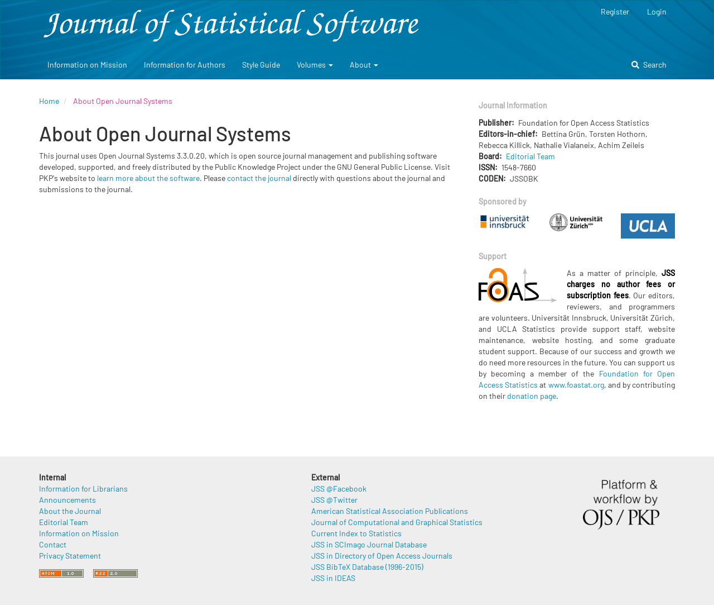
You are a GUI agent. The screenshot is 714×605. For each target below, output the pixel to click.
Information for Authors (184, 64)
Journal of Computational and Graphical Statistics (397, 522)
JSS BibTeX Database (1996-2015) (367, 566)
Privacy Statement (70, 555)
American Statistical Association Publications (389, 511)
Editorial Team (530, 156)
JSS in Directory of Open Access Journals (381, 555)
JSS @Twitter (334, 499)
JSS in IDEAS (333, 578)
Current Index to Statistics (356, 533)
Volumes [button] (315, 64)
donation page (531, 396)
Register (615, 11)
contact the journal (259, 178)
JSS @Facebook (338, 488)
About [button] (364, 64)
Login (657, 11)
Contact (52, 544)
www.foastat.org (576, 384)
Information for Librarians (83, 488)
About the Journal (70, 511)
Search (649, 64)
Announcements (67, 499)
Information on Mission (87, 64)
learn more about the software (148, 178)
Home (49, 101)
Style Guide (261, 64)
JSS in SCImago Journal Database (369, 544)
